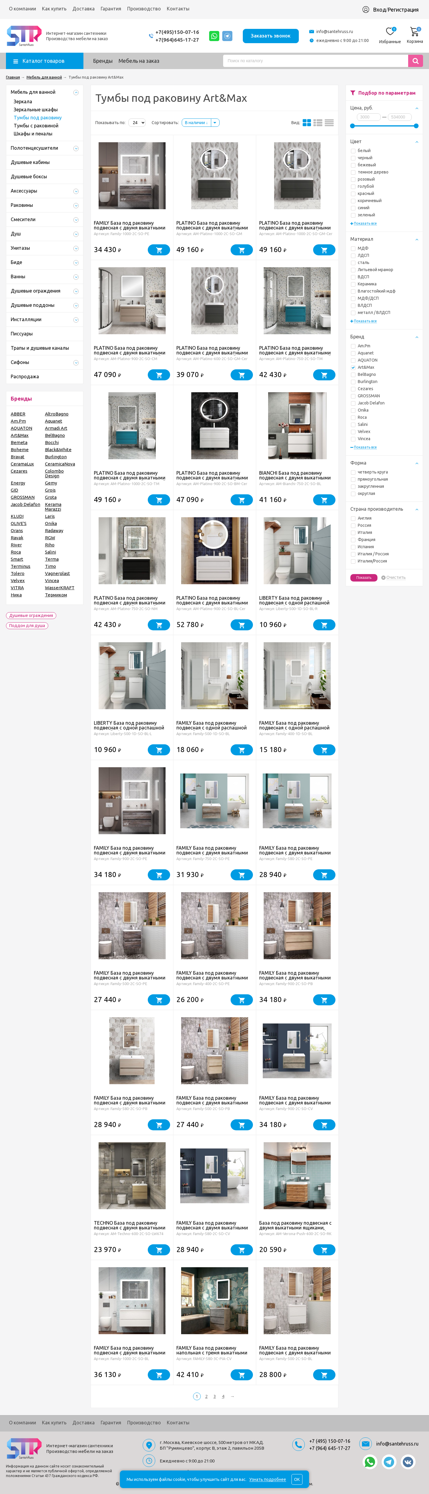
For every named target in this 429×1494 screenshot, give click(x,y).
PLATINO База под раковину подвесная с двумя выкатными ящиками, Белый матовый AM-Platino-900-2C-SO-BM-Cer (212, 480)
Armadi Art (56, 428)
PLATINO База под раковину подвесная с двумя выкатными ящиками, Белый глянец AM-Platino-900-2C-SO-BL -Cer (212, 605)
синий (360, 207)
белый (361, 150)
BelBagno (363, 374)
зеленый (363, 214)
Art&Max (362, 367)
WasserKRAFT (59, 587)
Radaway (54, 530)
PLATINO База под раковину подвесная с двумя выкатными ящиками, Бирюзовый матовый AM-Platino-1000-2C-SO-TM (130, 480)
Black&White (58, 449)
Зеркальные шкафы (36, 109)
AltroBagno (57, 413)
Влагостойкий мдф (373, 291)
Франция (363, 539)
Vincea (360, 438)
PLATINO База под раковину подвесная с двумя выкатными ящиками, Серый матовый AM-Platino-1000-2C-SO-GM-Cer (295, 230)
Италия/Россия (369, 561)
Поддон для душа (27, 625)
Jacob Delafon (368, 403)
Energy (18, 482)
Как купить (54, 8)
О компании (22, 8)
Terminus (20, 566)
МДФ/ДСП (365, 298)
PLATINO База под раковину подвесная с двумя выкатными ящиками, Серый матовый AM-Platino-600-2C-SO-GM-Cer (212, 355)
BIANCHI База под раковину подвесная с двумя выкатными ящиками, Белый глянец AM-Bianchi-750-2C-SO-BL (295, 480)
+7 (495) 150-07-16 (329, 1441)
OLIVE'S (19, 523)
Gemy (51, 482)
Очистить (396, 577)
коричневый (366, 200)
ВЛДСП (361, 305)
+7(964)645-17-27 (176, 40)
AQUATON (364, 360)
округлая (363, 493)
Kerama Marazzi (53, 507)
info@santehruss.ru (334, 31)
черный (361, 157)
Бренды (103, 61)
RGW (50, 537)
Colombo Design (54, 473)
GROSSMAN (365, 395)
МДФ (360, 248)
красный (362, 193)
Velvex (360, 431)
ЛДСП (360, 255)
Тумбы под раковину (38, 117)
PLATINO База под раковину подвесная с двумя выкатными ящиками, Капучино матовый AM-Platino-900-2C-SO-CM (129, 355)
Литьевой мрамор (372, 269)
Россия (361, 525)
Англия (361, 518)
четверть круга (369, 472)
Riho (50, 544)
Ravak (17, 537)
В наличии (196, 122)
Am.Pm (360, 345)
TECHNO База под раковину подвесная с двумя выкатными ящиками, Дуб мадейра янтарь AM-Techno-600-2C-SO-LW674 (129, 1230)
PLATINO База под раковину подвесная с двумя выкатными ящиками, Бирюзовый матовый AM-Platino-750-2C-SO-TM (295, 355)
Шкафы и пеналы (33, 133)
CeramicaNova (60, 463)
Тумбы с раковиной (36, 125)
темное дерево (369, 172)
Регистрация (403, 9)
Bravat (17, 456)
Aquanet (362, 353)
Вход (379, 9)
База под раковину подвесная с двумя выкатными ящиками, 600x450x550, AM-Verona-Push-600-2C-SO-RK (295, 1230)
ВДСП (360, 276)
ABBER (18, 413)
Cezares (362, 388)
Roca (359, 417)
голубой (362, 186)
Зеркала (23, 101)
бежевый (363, 164)
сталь (360, 262)
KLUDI (17, 516)
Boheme (20, 449)
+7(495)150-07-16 (176, 32)
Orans (17, 530)
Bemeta (19, 442)
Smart (17, 559)
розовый (363, 179)
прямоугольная (369, 479)
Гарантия (111, 8)
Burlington (364, 381)
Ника (16, 594)
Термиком (56, 594)
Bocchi (52, 442)
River (16, 544)
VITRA (17, 587)
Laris (50, 516)
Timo (50, 566)
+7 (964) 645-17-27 (329, 1448)
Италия (361, 532)
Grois (50, 490)
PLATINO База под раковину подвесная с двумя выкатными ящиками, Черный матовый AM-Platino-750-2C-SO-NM (130, 605)
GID (14, 490)
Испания (362, 546)
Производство (144, 8)
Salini (359, 424)
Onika (360, 410)
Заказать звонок (270, 35)
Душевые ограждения (31, 615)
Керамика (364, 284)
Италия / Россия (370, 553)
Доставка (83, 8)
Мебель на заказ (139, 61)
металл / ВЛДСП (370, 312)
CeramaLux (22, 463)
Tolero (17, 573)
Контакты (178, 8)
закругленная (367, 486)
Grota (51, 497)
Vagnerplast (57, 573)
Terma (52, 559)
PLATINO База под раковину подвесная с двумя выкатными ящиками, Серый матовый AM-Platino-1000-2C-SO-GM (212, 230)
